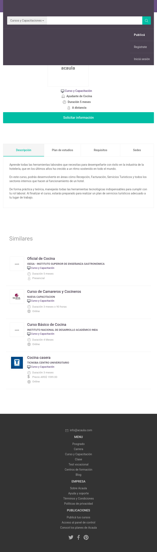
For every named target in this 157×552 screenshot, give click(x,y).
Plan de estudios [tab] (62, 150)
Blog (78, 474)
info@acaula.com (78, 430)
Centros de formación (78, 469)
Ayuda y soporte (78, 493)
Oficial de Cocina (41, 258)
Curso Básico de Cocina (46, 324)
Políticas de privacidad (78, 503)
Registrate (140, 47)
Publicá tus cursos (78, 517)
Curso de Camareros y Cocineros (54, 291)
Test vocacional (78, 464)
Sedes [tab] (137, 150)
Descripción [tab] (23, 150)
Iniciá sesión (142, 59)
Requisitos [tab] (100, 150)
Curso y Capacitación (78, 454)
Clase (78, 459)
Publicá (139, 34)
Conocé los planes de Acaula (78, 527)
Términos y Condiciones (78, 498)
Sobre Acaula (78, 488)
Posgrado (78, 444)
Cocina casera (38, 357)
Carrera (78, 449)
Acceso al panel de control (78, 522)
